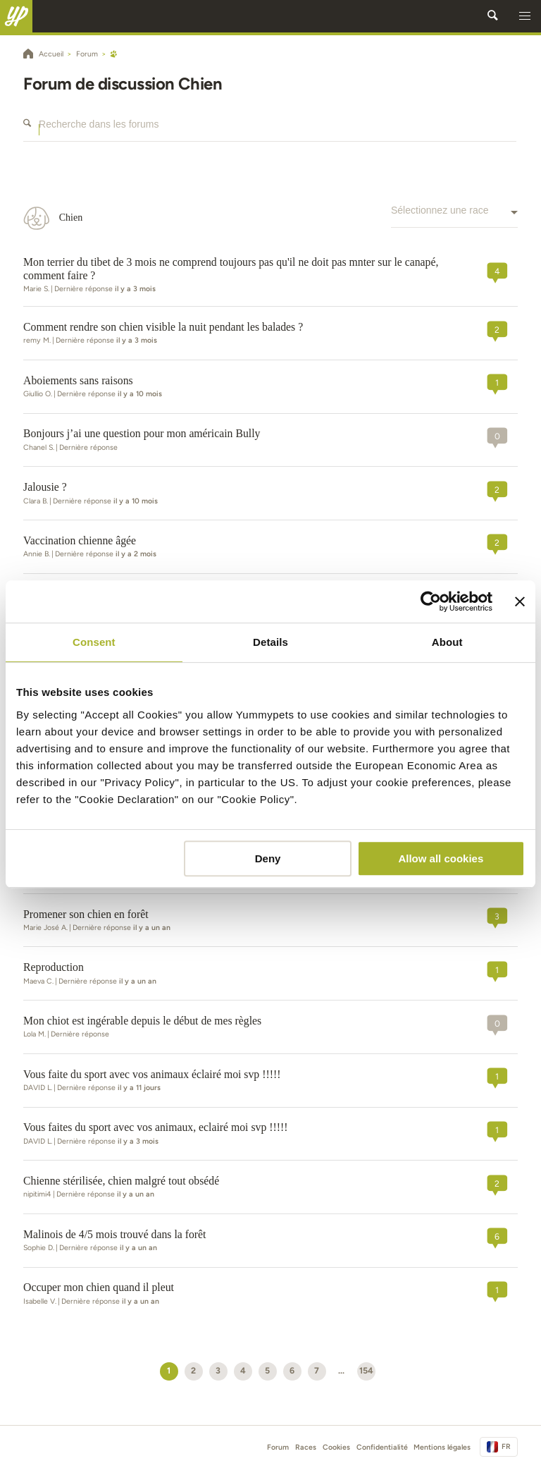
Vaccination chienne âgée (79, 540)
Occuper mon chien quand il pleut (98, 1287)
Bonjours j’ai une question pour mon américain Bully (141, 433)
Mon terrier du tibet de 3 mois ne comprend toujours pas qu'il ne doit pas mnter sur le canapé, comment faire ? (230, 268)
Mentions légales (442, 1447)
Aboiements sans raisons (78, 380)
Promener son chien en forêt (86, 914)
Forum (278, 1447)
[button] (525, 16)
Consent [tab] (94, 642)
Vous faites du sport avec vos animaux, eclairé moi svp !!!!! (155, 1127)
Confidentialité (382, 1447)
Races (305, 1447)
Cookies (336, 1447)
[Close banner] (520, 601)
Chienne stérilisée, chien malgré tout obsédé (121, 1181)
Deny (268, 858)
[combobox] (454, 217)
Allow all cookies (440, 858)
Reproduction (53, 967)
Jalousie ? (45, 487)
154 (366, 1370)
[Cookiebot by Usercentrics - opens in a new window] (430, 601)
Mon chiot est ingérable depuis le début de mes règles (142, 1021)
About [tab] (447, 642)
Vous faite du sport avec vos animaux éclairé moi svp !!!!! (151, 1074)
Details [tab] (270, 642)
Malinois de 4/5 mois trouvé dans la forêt (114, 1234)
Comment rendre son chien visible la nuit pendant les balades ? (163, 327)
